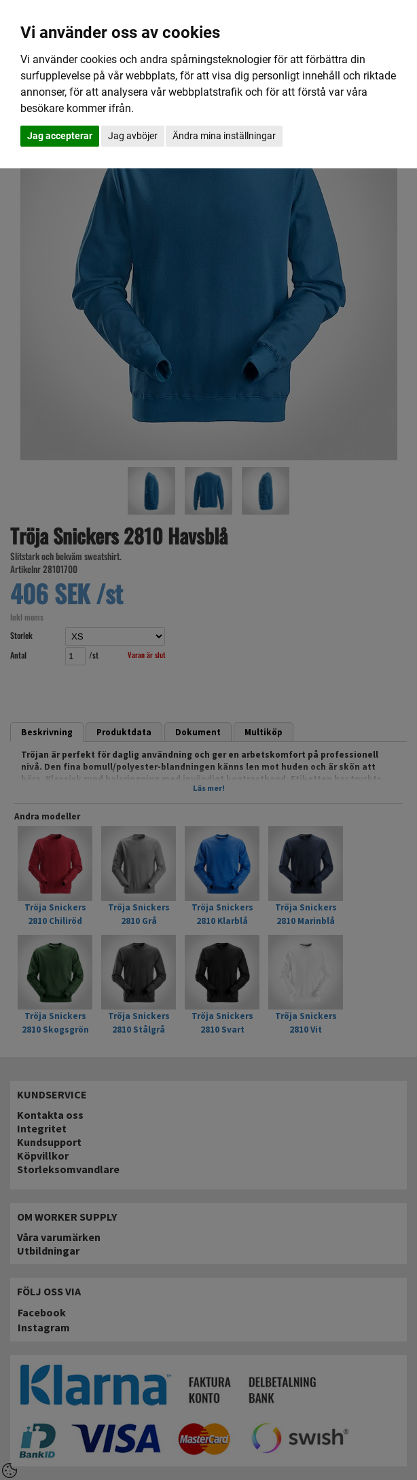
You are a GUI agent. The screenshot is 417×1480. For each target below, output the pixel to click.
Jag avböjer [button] (133, 135)
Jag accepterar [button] (59, 135)
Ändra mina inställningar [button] (224, 135)
